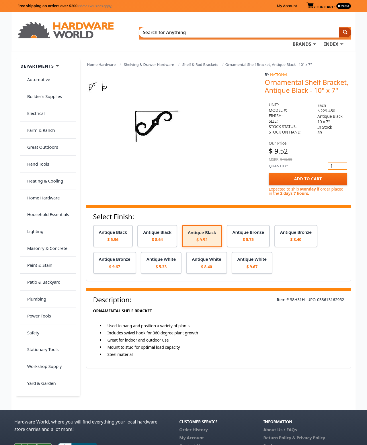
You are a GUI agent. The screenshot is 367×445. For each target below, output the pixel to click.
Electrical (32, 90)
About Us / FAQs (280, 389)
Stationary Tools (39, 248)
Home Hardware (101, 55)
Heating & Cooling (42, 135)
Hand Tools (35, 124)
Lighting (32, 169)
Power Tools (36, 226)
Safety (30, 237)
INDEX (211, 32)
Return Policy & (279, 397)
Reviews (271, 405)
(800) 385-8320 (193, 413)
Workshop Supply (41, 259)
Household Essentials (45, 158)
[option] (113, 226)
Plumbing (33, 214)
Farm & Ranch (38, 101)
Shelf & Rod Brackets (200, 55)
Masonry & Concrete (44, 180)
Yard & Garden (38, 271)
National (279, 65)
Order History (193, 389)
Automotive (35, 67)
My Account (287, 5)
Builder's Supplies (41, 78)
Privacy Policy (310, 397)
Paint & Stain (36, 192)
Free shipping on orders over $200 (64, 5)
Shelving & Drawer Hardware (149, 55)
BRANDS (181, 32)
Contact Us (190, 405)
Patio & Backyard (40, 203)
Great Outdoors (39, 112)
